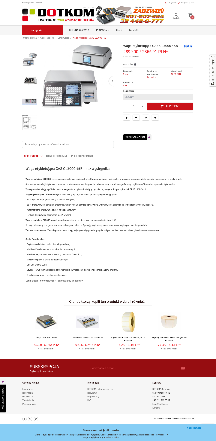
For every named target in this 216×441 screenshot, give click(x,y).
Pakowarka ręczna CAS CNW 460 (87, 337)
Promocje (102, 30)
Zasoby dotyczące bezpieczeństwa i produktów (47, 144)
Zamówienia (28, 400)
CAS (125, 85)
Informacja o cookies (162, 419)
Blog (119, 30)
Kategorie (33, 30)
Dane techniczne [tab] (57, 156)
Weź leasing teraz (136, 137)
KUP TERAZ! (170, 106)
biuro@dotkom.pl (160, 404)
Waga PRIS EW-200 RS (46, 337)
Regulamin (92, 393)
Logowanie (27, 389)
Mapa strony (93, 396)
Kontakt (134, 30)
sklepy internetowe (180, 419)
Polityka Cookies (112, 437)
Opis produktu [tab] (33, 156)
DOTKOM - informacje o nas (100, 389)
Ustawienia (27, 396)
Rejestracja (27, 393)
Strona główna (79, 30)
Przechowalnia (29, 404)
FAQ (89, 400)
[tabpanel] (108, 226)
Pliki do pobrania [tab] (82, 156)
